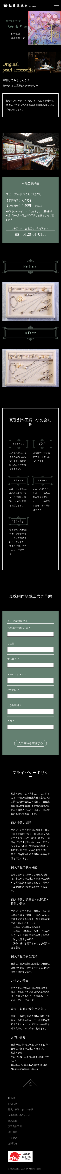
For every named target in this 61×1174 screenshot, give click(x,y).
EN (55, 28)
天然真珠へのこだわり (19, 1115)
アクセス (12, 1138)
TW (55, 37)
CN (55, 33)
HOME (11, 1098)
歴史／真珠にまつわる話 (20, 1109)
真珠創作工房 (15, 1126)
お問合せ (12, 1143)
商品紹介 (12, 1121)
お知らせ (12, 1104)
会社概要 (12, 1132)
